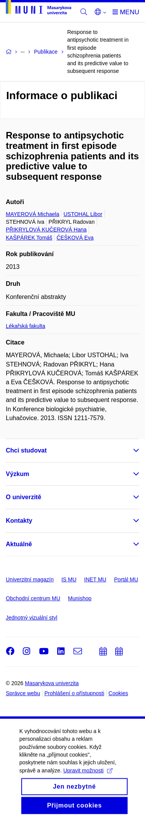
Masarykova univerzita (51, 683)
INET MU (95, 579)
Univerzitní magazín (30, 579)
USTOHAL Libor (82, 214)
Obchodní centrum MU (33, 598)
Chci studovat (26, 450)
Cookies (118, 693)
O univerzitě (23, 497)
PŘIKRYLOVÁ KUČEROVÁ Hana (46, 229)
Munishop (80, 598)
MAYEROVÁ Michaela (32, 214)
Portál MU (126, 579)
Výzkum (17, 474)
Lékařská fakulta (25, 326)
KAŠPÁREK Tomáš (29, 238)
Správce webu (23, 693)
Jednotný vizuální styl (31, 618)
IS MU (69, 579)
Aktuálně (19, 544)
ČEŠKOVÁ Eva (75, 238)
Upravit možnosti (88, 776)
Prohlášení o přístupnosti (74, 693)
